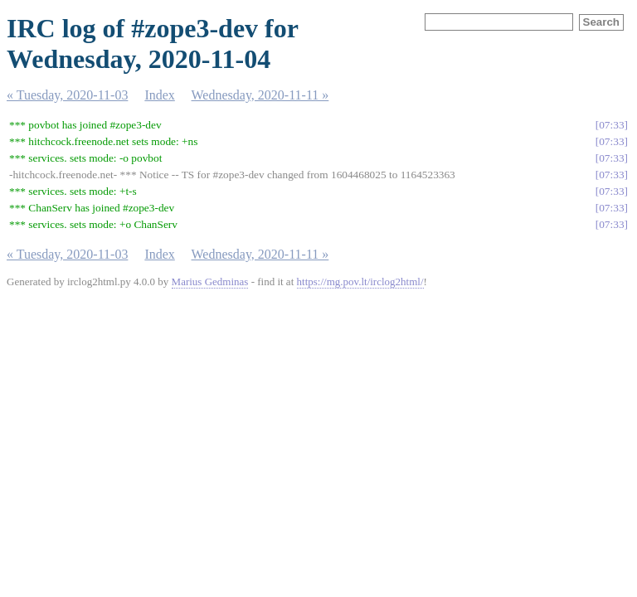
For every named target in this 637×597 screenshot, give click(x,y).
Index (159, 95)
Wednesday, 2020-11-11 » (260, 95)
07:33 (611, 125)
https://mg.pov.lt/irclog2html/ (360, 281)
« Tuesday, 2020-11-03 (67, 95)
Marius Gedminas (210, 281)
